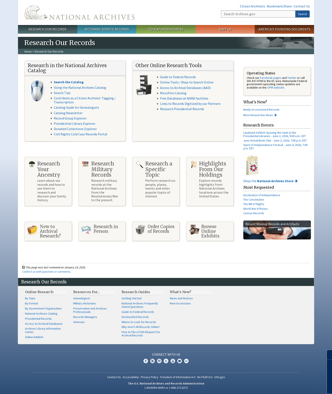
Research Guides (136, 292)
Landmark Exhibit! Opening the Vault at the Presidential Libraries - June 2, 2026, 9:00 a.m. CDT (274, 134)
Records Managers (85, 317)
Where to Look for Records (139, 322)
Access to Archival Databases (44, 324)
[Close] (327, 354)
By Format (31, 303)
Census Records (253, 213)
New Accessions (180, 303)
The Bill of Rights (253, 204)
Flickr (186, 360)
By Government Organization (43, 308)
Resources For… (86, 292)
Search (302, 14)
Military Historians (84, 303)
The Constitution (253, 199)
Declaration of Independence (261, 195)
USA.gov (219, 377)
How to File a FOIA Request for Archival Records (141, 333)
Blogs (179, 360)
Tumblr (166, 360)
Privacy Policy (149, 377)
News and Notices (181, 298)
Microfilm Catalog (173, 93)
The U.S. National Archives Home (79, 12)
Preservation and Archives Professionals (90, 310)
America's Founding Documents (284, 29)
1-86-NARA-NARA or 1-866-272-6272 (166, 388)
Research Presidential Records (182, 109)
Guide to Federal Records (178, 77)
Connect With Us (166, 354)
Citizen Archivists (252, 6)
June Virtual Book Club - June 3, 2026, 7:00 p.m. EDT (275, 140)
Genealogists (81, 298)
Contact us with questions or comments (46, 271)
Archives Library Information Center (43, 330)
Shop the (268, 181)
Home (28, 51)
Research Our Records (47, 29)
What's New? (180, 292)
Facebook (145, 360)
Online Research (39, 292)
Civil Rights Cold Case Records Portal (80, 134)
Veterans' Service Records (107, 29)
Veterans (79, 322)
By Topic (30, 298)
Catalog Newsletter (68, 113)
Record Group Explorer (70, 118)
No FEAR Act (205, 377)
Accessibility (131, 377)
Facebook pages (270, 78)
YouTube (172, 360)
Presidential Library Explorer (74, 123)
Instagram (159, 360)
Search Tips (62, 93)
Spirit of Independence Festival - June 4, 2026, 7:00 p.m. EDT (275, 146)
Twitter (291, 78)
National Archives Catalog (41, 313)
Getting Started (131, 298)
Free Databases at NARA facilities (184, 98)
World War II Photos (255, 209)
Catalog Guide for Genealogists (76, 107)
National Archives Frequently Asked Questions (140, 305)
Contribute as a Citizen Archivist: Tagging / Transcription (85, 100)
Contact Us (302, 6)
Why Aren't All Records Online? (141, 327)
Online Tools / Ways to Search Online (186, 82)
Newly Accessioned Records (261, 109)
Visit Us (225, 29)
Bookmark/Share (279, 6)
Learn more (294, 386)
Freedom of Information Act (177, 377)
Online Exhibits (34, 337)
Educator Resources (166, 29)
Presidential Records (38, 318)
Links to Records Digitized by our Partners (190, 103)
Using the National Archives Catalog (80, 87)
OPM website (275, 87)
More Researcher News (258, 115)
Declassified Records (135, 317)
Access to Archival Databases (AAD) (185, 88)
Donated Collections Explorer (75, 129)
